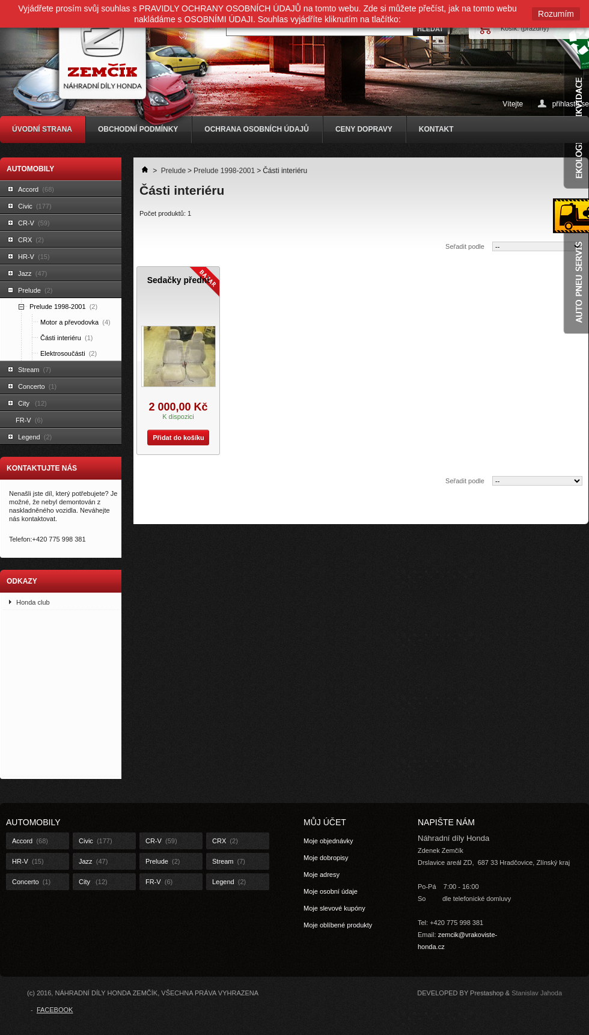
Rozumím (556, 14)
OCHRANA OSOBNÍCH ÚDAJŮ (256, 129)
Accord (36, 189)
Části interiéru (66, 337)
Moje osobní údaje (331, 891)
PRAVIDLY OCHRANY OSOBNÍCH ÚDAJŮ (220, 8)
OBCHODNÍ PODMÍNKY (138, 129)
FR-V (29, 420)
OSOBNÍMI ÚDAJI (219, 19)
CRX (31, 239)
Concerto (37, 386)
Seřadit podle (464, 246)
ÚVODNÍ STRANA (42, 129)
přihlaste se (570, 104)
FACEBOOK (55, 1009)
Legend (35, 437)
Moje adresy (322, 874)
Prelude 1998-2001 (63, 306)
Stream (34, 369)
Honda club (33, 602)
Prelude (35, 290)
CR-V (34, 223)
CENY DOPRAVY (363, 129)
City (32, 403)
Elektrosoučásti (68, 353)
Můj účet (325, 822)
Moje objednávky (328, 840)
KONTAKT (436, 129)
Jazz (32, 273)
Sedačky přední (178, 280)
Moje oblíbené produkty (338, 925)
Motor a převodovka (75, 322)
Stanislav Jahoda (536, 993)
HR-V (34, 256)
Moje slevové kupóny (334, 908)
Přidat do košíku (176, 437)
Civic (35, 206)
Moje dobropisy (326, 857)
